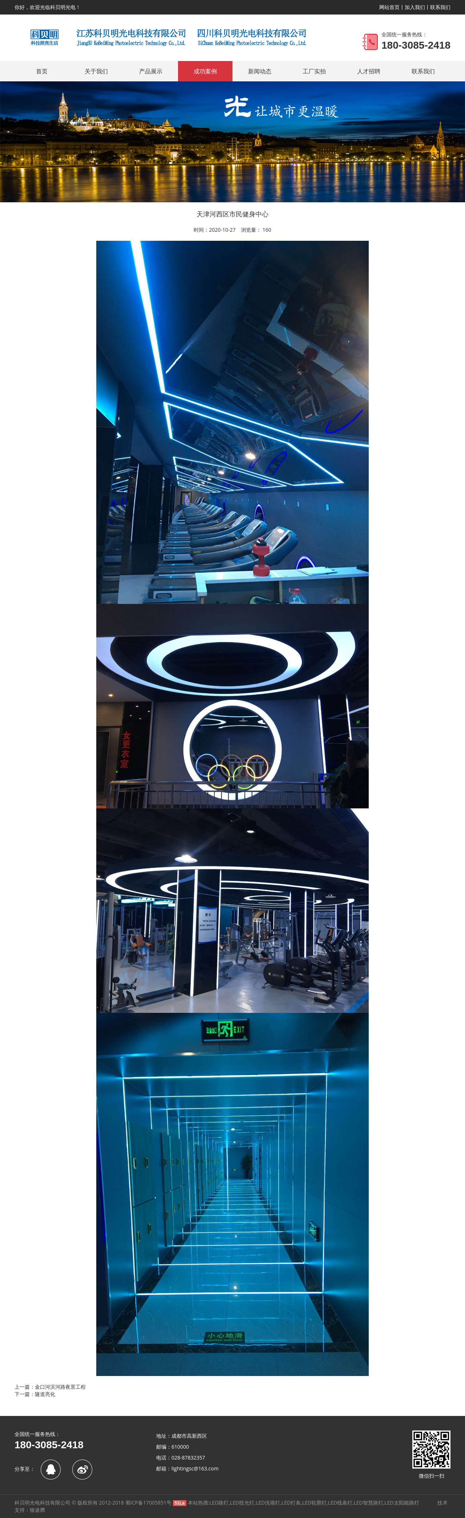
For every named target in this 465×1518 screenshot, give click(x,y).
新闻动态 (259, 71)
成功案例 (205, 71)
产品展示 (150, 71)
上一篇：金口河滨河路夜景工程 (50, 1386)
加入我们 (415, 7)
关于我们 (96, 71)
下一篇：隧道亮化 (35, 1394)
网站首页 (389, 7)
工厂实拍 (314, 71)
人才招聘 (368, 71)
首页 (42, 71)
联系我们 (440, 7)
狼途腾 (37, 1509)
